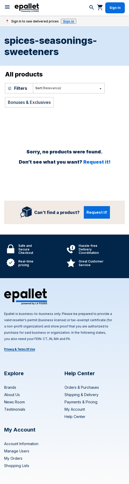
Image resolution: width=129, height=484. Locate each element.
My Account (74, 409)
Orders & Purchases (81, 387)
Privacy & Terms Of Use (19, 349)
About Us (12, 394)
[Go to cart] (100, 7)
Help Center (74, 416)
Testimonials (14, 409)
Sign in (68, 21)
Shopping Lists (16, 465)
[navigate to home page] (27, 7)
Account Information (21, 443)
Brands (10, 387)
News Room (14, 402)
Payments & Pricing (80, 402)
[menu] (7, 8)
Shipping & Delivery (81, 394)
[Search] (92, 8)
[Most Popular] (69, 88)
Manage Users (16, 451)
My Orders (13, 458)
